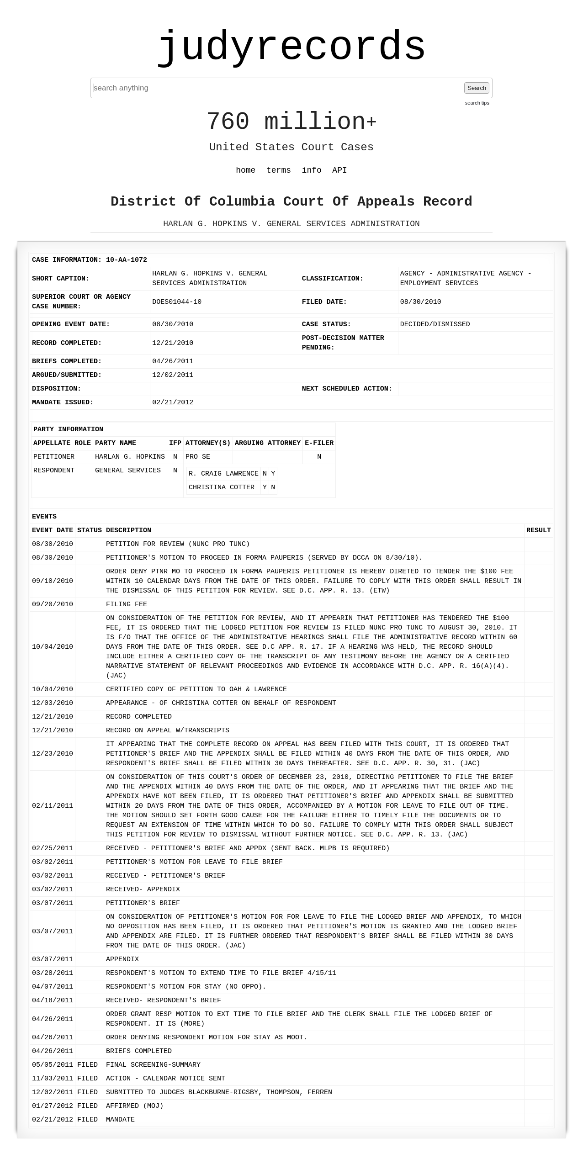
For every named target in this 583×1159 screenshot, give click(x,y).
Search (476, 88)
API (339, 170)
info (312, 170)
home (245, 170)
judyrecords (291, 48)
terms (278, 170)
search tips (477, 103)
